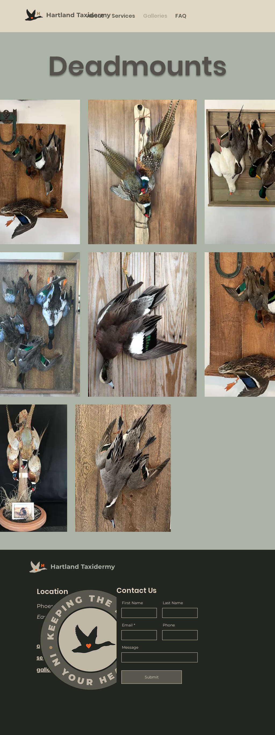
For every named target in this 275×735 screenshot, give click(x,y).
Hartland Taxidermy (78, 15)
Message (130, 647)
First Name (132, 603)
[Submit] (151, 677)
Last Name (173, 603)
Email (127, 625)
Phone (169, 625)
